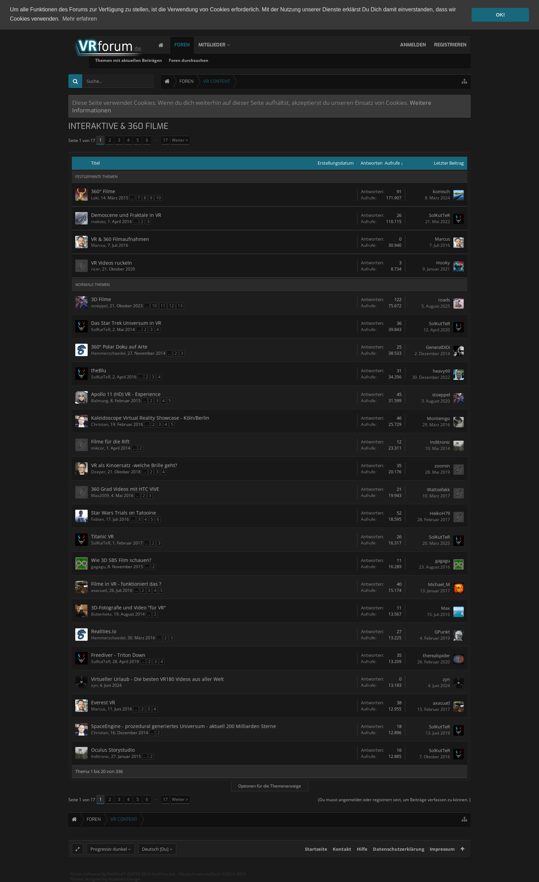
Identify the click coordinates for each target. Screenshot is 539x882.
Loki (95, 197)
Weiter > (180, 140)
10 (158, 197)
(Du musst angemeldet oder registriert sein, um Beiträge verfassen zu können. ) (394, 799)
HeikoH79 (440, 513)
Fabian (97, 519)
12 (171, 305)
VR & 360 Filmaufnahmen (120, 238)
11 (163, 305)
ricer (95, 269)
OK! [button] (500, 15)
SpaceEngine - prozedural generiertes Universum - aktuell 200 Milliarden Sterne (183, 726)
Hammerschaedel (108, 353)
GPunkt (442, 631)
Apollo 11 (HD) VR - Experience (126, 393)
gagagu (98, 566)
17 (165, 140)
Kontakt (342, 854)
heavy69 (441, 370)
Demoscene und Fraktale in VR (126, 214)
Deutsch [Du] (155, 854)
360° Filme (103, 191)
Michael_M (439, 584)
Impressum (442, 854)
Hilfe (362, 854)
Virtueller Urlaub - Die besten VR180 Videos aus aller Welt (157, 678)
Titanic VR (102, 536)
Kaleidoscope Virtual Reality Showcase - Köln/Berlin (150, 417)
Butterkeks (101, 614)
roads (444, 299)
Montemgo (438, 418)
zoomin (442, 465)
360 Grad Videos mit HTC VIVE (125, 488)
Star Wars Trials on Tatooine (123, 512)
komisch (441, 191)
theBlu (98, 370)
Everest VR (103, 702)
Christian (99, 424)
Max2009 (100, 495)
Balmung (99, 400)
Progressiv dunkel (108, 854)
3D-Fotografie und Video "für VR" (128, 607)
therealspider (436, 655)
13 (180, 305)
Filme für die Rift (110, 441)
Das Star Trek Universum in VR (126, 322)
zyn (94, 685)
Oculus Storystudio (113, 749)
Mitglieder (218, 44)
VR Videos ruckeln (111, 262)
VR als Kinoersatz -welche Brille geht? (134, 465)
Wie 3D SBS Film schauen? (121, 559)
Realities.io (103, 631)
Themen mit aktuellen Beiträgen (200, 60)
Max (445, 608)
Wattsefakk (438, 489)
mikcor (97, 448)
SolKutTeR (439, 215)
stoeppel (99, 305)
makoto (98, 221)
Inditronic (440, 442)
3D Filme (101, 299)
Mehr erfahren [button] (79, 19)
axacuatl (99, 590)
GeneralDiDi (438, 347)
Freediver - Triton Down (118, 654)
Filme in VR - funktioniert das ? (126, 583)
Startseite (316, 854)
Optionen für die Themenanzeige (269, 786)
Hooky (443, 263)
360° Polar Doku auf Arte (119, 346)
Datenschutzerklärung (398, 854)
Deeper (98, 471)
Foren (189, 44)
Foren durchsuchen (260, 60)
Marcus (98, 245)
